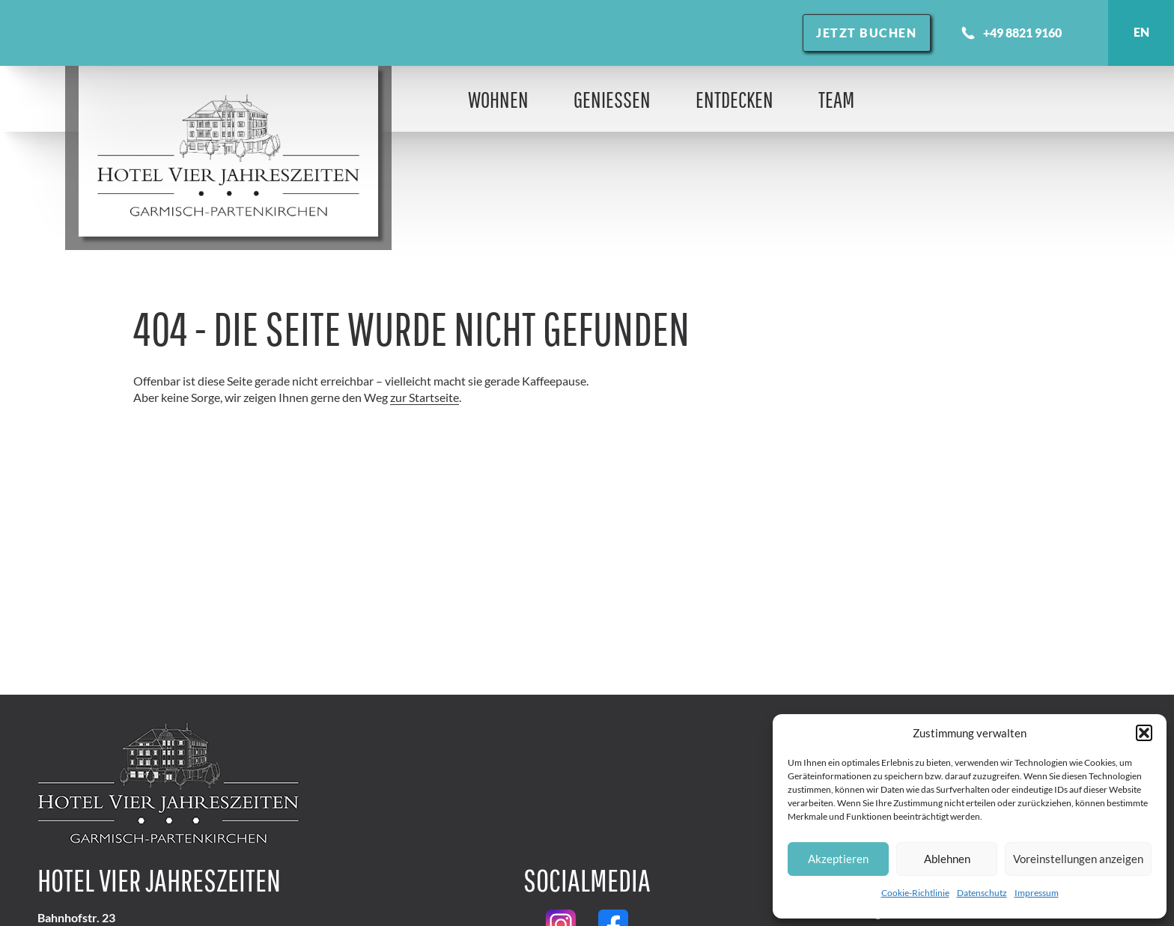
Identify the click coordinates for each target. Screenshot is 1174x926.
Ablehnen (947, 858)
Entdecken (734, 99)
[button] (1144, 732)
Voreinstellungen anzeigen (1078, 858)
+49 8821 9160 (1011, 32)
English (1141, 33)
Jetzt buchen (866, 32)
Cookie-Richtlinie (915, 892)
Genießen (612, 99)
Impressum (1037, 892)
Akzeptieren (838, 858)
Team (836, 99)
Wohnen (498, 99)
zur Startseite (424, 397)
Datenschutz (982, 892)
